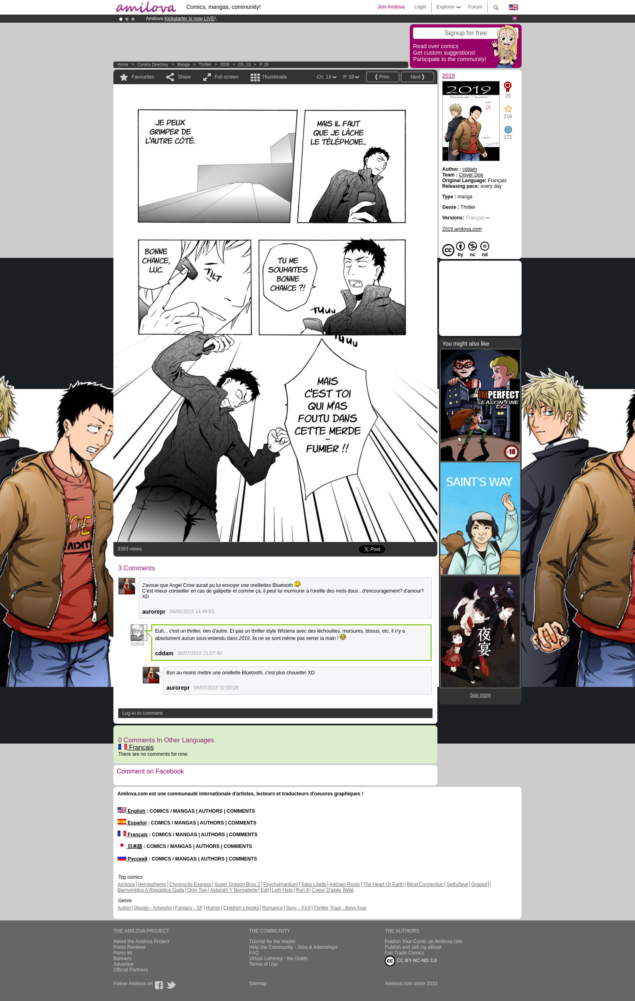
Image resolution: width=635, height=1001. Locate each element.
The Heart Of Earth (383, 884)
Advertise (123, 964)
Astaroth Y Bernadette (234, 890)
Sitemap (258, 983)
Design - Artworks (153, 908)
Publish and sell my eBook (413, 947)
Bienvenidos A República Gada (150, 890)
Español (132, 823)
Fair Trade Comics (404, 953)
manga (183, 64)
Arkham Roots (344, 884)
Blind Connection (425, 884)
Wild (348, 890)
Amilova (126, 884)
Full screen (227, 77)
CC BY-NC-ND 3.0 (411, 961)
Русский (132, 859)
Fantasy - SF (189, 908)
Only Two (197, 890)
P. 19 (264, 64)
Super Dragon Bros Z (237, 884)
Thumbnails (274, 77)
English (131, 811)
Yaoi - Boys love (348, 908)
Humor (213, 908)
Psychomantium (280, 884)
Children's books (241, 908)
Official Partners (130, 970)
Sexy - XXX (298, 908)
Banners (122, 958)
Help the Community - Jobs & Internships (293, 947)
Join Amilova (391, 7)
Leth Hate (282, 890)
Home (122, 64)
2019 (224, 64)
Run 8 (302, 890)
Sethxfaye (457, 884)
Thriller (205, 64)
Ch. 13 (244, 64)
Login (420, 7)
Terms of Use (263, 964)
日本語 (129, 846)
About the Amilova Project (141, 941)
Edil (265, 890)
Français (136, 747)
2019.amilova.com (462, 229)
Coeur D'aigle (327, 890)
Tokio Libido (313, 884)
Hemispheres (152, 884)
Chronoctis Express (190, 884)
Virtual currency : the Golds (278, 958)
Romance (272, 908)
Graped (479, 884)
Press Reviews (129, 947)
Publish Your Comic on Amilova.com (423, 941)
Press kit (122, 953)
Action (124, 908)
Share (184, 77)
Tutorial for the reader (272, 941)
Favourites (143, 77)
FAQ (254, 953)
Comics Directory (152, 64)
